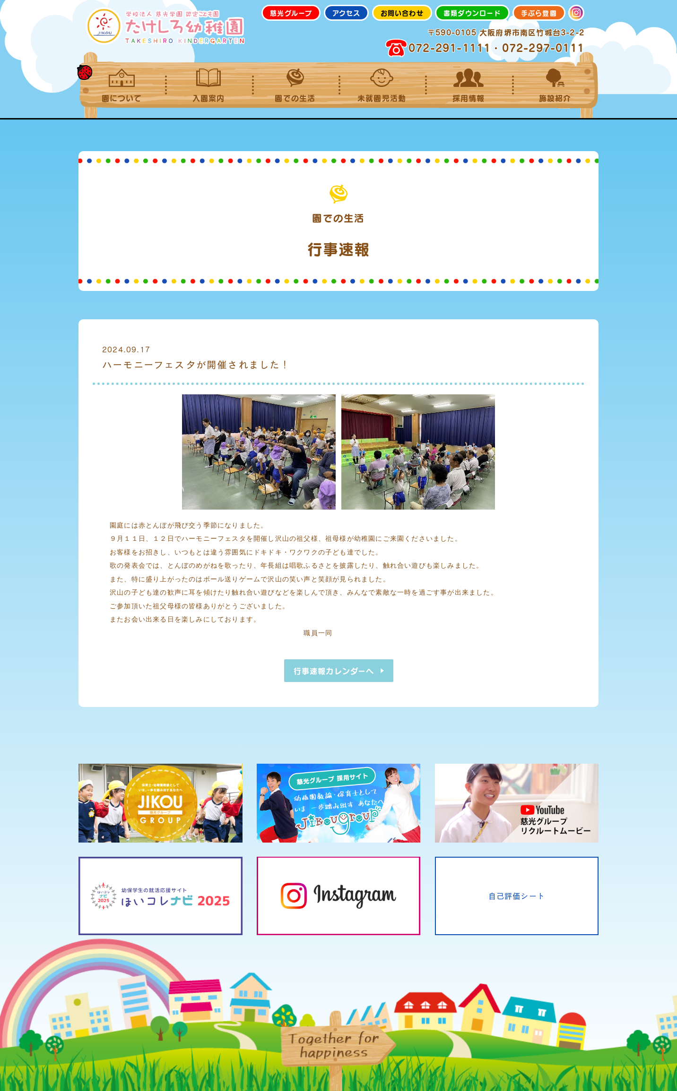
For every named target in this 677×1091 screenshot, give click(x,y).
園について (121, 85)
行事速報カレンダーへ (334, 670)
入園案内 (208, 85)
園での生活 (295, 85)
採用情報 (468, 85)
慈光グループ (291, 13)
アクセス (346, 13)
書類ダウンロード (472, 13)
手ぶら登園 (539, 13)
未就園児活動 (381, 85)
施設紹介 (555, 85)
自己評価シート (516, 895)
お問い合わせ (402, 13)
